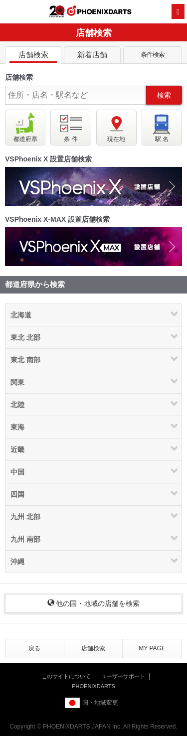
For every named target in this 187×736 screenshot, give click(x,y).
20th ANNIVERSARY (57, 11)
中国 (17, 472)
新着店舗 (92, 56)
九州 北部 (25, 517)
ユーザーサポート (123, 676)
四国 (17, 494)
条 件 (71, 127)
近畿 (17, 449)
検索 (164, 95)
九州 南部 (25, 539)
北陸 (17, 405)
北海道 (20, 315)
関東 (17, 382)
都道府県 (25, 127)
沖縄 (17, 562)
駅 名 (162, 127)
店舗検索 (33, 56)
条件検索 (153, 57)
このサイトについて (66, 676)
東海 (17, 427)
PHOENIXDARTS (99, 11)
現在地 (116, 127)
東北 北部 (25, 337)
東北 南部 (25, 360)
